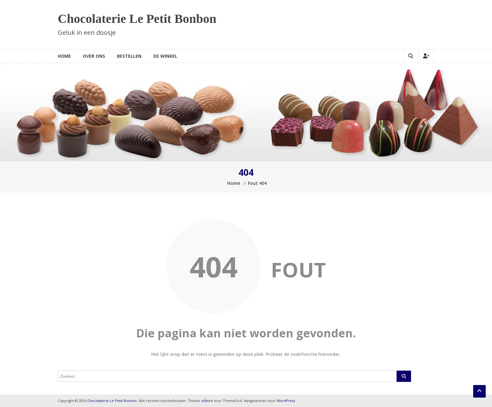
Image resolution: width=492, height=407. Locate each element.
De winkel (165, 56)
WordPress (286, 400)
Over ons (94, 56)
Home (64, 56)
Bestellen (129, 56)
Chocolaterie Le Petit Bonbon (137, 19)
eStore (207, 400)
